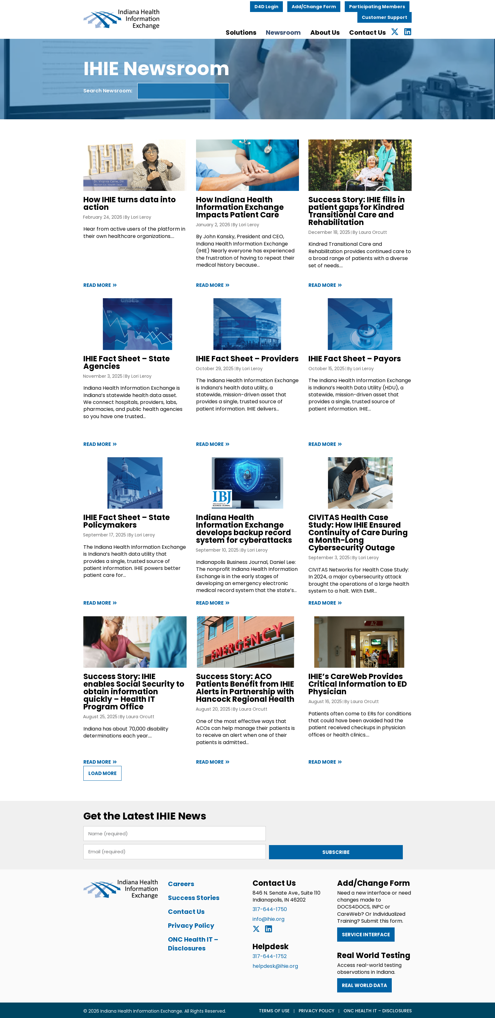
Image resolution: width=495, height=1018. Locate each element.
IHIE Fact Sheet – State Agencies (111, 370)
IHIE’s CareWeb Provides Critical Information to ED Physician (363, 700)
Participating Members (393, 5)
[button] (87, 789)
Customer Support (400, 16)
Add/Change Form (329, 5)
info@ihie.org (268, 917)
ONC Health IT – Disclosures (185, 941)
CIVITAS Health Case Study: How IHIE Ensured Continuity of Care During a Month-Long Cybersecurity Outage (370, 540)
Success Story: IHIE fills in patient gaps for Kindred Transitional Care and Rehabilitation (362, 213)
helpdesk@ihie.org (275, 964)
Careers (173, 881)
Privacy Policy (183, 923)
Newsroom (299, 31)
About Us (340, 31)
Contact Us (383, 31)
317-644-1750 (270, 907)
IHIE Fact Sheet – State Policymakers (111, 533)
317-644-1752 (270, 954)
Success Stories (186, 895)
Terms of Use (290, 1009)
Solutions (257, 31)
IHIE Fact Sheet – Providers (242, 366)
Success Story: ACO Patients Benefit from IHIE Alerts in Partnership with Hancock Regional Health (246, 704)
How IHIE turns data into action (114, 206)
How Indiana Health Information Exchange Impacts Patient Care (234, 209)
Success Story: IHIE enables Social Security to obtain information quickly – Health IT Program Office (124, 704)
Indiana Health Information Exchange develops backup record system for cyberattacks (244, 540)
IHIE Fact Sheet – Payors (360, 366)
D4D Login (282, 5)
